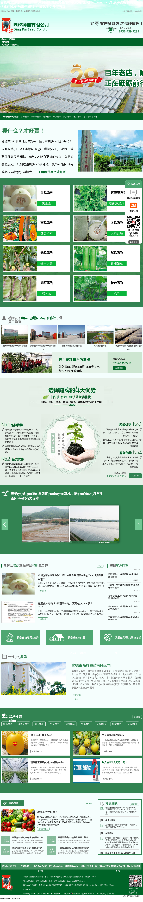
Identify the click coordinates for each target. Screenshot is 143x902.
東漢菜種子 (36, 117)
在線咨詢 (119, 368)
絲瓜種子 (47, 117)
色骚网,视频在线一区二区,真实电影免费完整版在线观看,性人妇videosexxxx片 (28, 901)
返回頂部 (133, 242)
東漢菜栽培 (23, 724)
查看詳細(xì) (77, 695)
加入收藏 (125, 11)
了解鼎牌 (25, 866)
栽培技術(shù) (71, 866)
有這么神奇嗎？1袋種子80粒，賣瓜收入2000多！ (65, 603)
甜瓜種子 (25, 117)
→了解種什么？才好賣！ (52, 172)
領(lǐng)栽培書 (87, 866)
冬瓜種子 (77, 117)
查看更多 (137, 717)
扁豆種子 (87, 117)
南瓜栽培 (39, 724)
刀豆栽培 (132, 724)
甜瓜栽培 (8, 724)
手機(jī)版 (110, 894)
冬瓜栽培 (54, 724)
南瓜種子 (67, 117)
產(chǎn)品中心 (56, 866)
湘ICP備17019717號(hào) (60, 894)
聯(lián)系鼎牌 (133, 866)
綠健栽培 (116, 724)
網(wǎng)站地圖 (136, 11)
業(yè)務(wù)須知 (102, 866)
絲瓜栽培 (70, 724)
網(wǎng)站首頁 (9, 866)
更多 (100, 566)
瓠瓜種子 (57, 117)
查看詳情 (43, 591)
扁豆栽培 (101, 724)
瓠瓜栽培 (85, 724)
